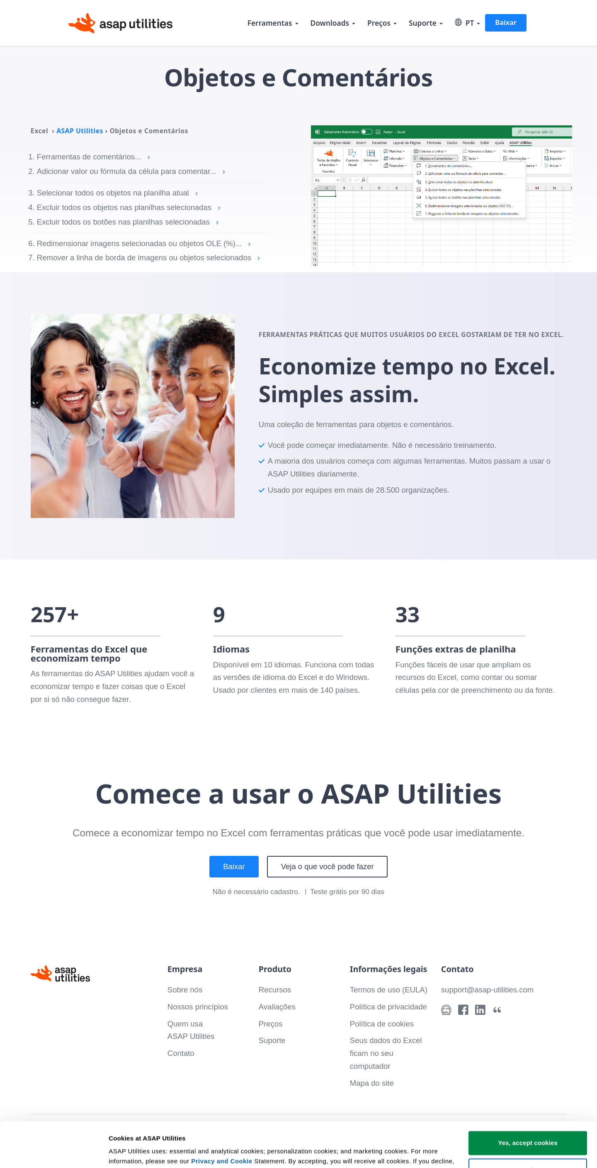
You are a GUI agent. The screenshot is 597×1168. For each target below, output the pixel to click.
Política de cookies (382, 1023)
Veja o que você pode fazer (327, 866)
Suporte (423, 23)
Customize (528, 1127)
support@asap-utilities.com (487, 989)
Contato (180, 1053)
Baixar (506, 22)
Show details (128, 1151)
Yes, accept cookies (528, 1100)
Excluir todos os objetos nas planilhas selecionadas (128, 207)
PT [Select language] (464, 23)
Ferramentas (270, 23)
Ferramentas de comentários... (93, 156)
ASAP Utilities (79, 130)
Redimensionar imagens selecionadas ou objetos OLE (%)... (143, 243)
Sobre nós (184, 989)
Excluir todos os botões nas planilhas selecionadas (127, 221)
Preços (379, 23)
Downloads (330, 23)
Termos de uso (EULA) (388, 989)
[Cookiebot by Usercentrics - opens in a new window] (53, 1152)
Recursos (275, 989)
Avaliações (277, 1006)
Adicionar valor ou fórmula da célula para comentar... (131, 171)
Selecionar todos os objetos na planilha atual (117, 192)
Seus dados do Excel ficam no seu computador (386, 1053)
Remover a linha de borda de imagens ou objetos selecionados (148, 257)
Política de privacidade (388, 1006)
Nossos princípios (197, 1006)
